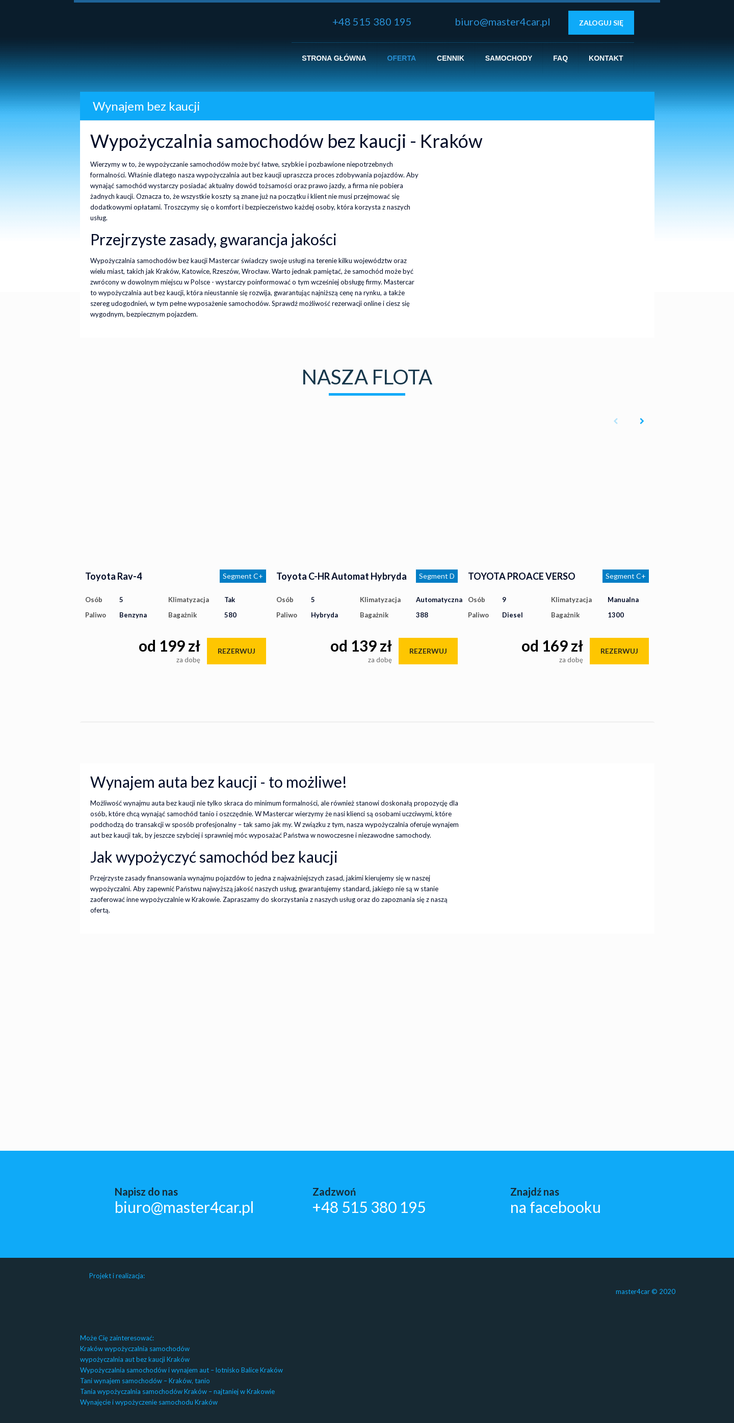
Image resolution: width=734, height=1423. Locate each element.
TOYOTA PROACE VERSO (521, 576)
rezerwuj (236, 650)
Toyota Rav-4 (113, 576)
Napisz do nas (184, 1199)
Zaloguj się (601, 22)
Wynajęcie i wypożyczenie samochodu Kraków (149, 1402)
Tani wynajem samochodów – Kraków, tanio (145, 1381)
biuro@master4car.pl (502, 21)
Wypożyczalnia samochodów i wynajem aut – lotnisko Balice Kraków (181, 1370)
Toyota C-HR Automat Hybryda (341, 576)
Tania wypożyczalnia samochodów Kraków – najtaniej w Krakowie (177, 1391)
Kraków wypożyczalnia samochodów (135, 1348)
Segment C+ (243, 576)
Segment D (437, 576)
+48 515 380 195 (372, 21)
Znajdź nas (555, 1199)
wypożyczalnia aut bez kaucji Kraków (135, 1359)
